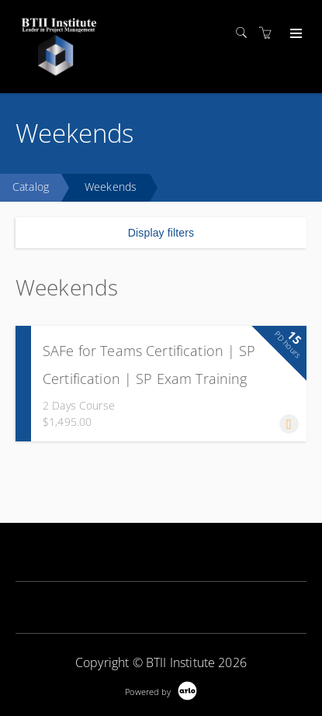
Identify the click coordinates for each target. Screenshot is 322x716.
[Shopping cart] (269, 33)
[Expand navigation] (294, 34)
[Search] (245, 33)
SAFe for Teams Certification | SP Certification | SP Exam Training (149, 364)
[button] (289, 424)
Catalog (30, 186)
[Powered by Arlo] (160, 690)
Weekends (111, 186)
